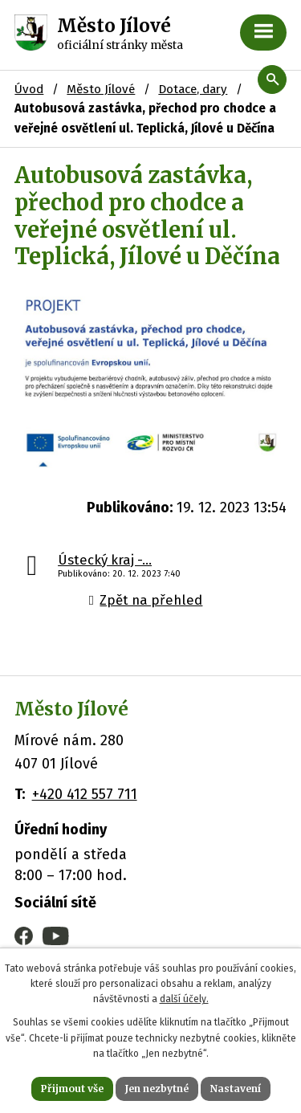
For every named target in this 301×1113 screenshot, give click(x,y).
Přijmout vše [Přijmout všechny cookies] (72, 1088)
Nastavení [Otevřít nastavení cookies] (235, 1088)
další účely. (184, 999)
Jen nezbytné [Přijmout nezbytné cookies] (157, 1088)
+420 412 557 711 (84, 794)
